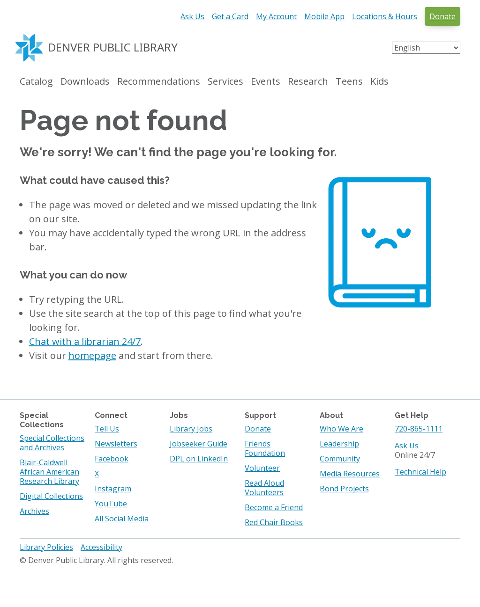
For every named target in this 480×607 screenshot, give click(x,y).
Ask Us (192, 16)
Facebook (111, 458)
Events (265, 82)
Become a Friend (274, 507)
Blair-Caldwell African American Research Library (49, 471)
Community (340, 458)
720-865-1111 (418, 429)
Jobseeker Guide (198, 444)
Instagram (113, 488)
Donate (442, 16)
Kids (379, 82)
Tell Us (107, 429)
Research (308, 82)
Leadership (339, 444)
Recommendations (158, 82)
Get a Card (230, 16)
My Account (276, 16)
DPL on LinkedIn (199, 458)
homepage (92, 355)
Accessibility (101, 547)
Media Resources (350, 473)
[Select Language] (426, 48)
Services (225, 82)
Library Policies (46, 547)
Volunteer (262, 468)
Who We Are (341, 429)
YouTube (111, 503)
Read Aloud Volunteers (264, 487)
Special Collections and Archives (52, 443)
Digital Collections (51, 496)
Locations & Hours (384, 16)
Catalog (36, 82)
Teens (349, 82)
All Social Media (122, 518)
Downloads (85, 82)
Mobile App (324, 16)
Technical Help (420, 472)
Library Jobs (191, 429)
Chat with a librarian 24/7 (85, 341)
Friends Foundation (265, 448)
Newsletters (116, 444)
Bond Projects (344, 488)
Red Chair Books (274, 522)
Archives (34, 511)
